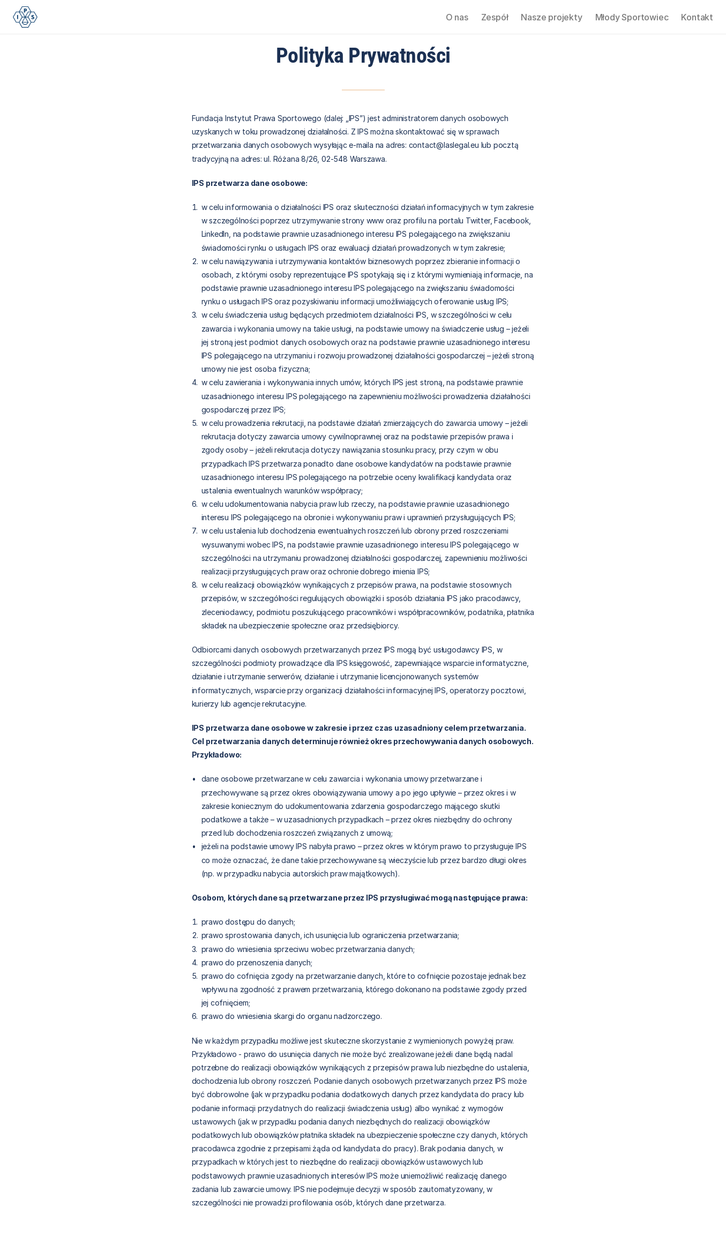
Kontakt (697, 17)
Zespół (494, 17)
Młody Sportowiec (632, 17)
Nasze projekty (551, 17)
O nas (457, 17)
